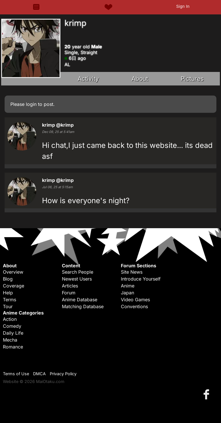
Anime (127, 286)
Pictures (192, 78)
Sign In (182, 6)
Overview (13, 272)
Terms (9, 299)
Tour (8, 306)
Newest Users (77, 279)
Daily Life (13, 333)
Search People (77, 272)
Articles (70, 286)
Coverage (13, 286)
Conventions (134, 306)
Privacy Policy (63, 373)
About (140, 78)
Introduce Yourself (141, 279)
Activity (88, 78)
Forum (68, 293)
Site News (131, 272)
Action (10, 319)
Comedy (12, 326)
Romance (13, 347)
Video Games (135, 299)
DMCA (39, 373)
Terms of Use (16, 373)
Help (8, 293)
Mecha (10, 340)
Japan (127, 293)
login (31, 104)
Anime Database (79, 299)
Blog (8, 279)
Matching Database (83, 306)
